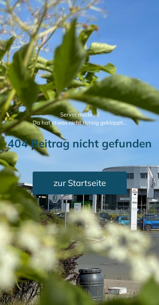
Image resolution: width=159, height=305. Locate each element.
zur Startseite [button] (79, 182)
